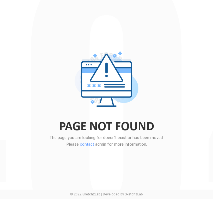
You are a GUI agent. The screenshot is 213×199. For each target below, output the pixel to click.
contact (87, 144)
